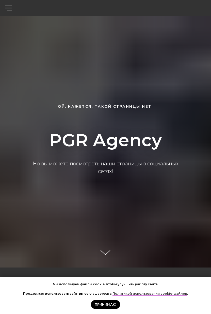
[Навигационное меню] (8, 8)
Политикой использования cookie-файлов (149, 293)
